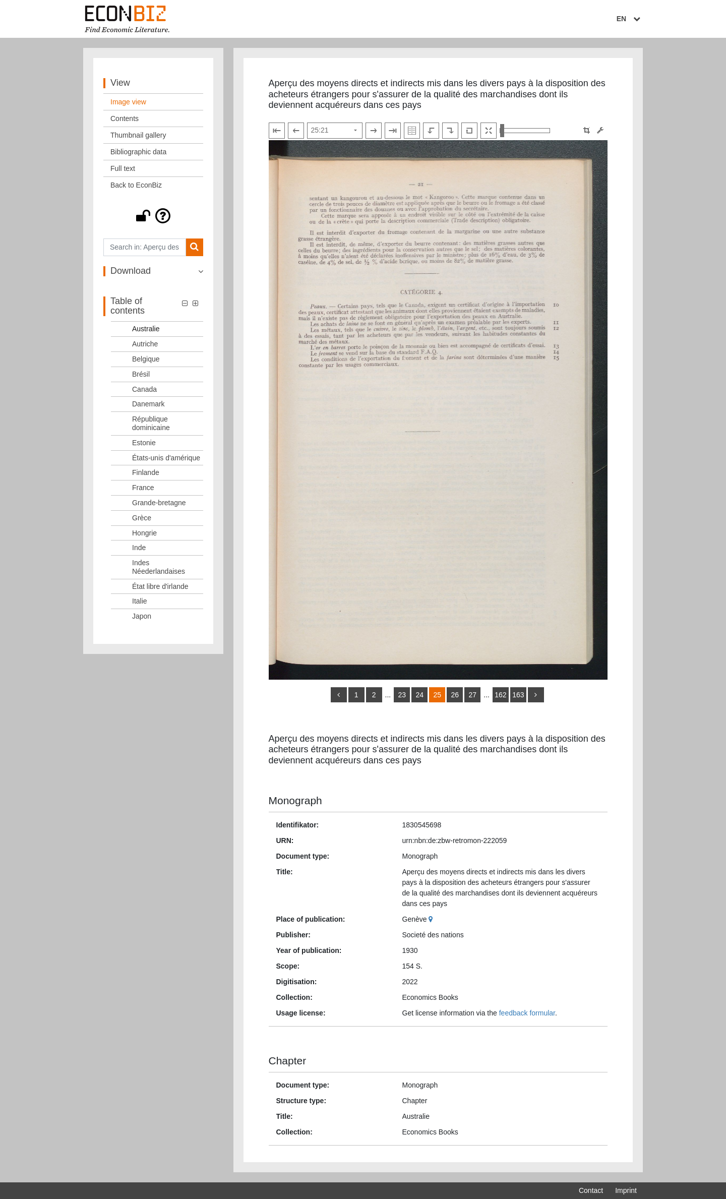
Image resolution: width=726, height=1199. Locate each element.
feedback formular (527, 1013)
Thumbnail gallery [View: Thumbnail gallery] (138, 135)
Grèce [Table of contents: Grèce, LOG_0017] (141, 518)
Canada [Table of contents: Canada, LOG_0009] (144, 389)
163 (518, 695)
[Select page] (335, 130)
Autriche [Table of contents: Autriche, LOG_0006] (145, 344)
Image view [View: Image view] (128, 102)
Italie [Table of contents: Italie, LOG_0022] (139, 601)
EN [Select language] (630, 19)
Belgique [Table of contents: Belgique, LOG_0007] (146, 359)
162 (500, 695)
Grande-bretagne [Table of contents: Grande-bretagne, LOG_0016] (159, 503)
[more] (536, 694)
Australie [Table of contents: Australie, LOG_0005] (145, 329)
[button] (153, 215)
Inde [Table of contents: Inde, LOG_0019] (139, 548)
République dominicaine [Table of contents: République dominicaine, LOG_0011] (151, 423)
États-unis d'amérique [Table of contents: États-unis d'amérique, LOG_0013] (166, 458)
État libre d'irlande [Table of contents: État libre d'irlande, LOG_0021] (160, 586)
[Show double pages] (411, 130)
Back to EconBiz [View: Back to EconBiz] (136, 185)
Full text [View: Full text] (122, 168)
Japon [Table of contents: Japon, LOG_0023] (141, 616)
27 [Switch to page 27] (472, 695)
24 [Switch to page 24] (419, 695)
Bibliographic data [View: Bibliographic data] (138, 152)
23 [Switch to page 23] (402, 695)
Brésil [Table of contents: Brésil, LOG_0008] (141, 374)
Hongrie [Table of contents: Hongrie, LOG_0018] (144, 533)
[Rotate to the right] (450, 130)
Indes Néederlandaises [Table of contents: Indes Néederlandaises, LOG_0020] (158, 567)
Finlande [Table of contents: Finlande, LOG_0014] (145, 472)
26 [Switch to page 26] (455, 695)
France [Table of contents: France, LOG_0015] (143, 488)
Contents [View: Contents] (124, 118)
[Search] (194, 247)
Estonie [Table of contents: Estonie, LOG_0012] (144, 443)
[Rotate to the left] (431, 130)
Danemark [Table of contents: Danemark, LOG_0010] (148, 404)
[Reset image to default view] (469, 130)
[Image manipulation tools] (600, 130)
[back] (339, 694)
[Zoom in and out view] (525, 130)
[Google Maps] (432, 919)
